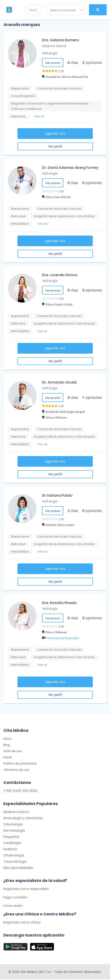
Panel (7, 758)
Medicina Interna (54, 46)
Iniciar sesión (13, 906)
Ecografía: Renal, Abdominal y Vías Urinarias (64, 216)
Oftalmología (13, 856)
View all (39, 116)
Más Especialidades (18, 868)
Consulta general (23, 96)
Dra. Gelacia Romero (60, 40)
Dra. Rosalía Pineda (59, 602)
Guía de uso (12, 751)
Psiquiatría (11, 837)
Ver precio (52, 63)
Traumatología (15, 862)
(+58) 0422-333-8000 (20, 791)
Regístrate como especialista (26, 889)
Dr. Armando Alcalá (59, 382)
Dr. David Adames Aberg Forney (70, 167)
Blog (6, 745)
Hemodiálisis (20, 224)
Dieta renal (18, 116)
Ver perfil (55, 146)
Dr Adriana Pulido (57, 495)
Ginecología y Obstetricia (23, 818)
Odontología (13, 825)
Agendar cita (55, 133)
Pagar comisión (15, 897)
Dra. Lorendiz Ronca (59, 274)
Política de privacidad (20, 764)
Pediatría (10, 849)
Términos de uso (16, 770)
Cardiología (12, 843)
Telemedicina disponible (62, 638)
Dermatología (14, 831)
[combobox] (65, 9)
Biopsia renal (20, 88)
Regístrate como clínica (22, 923)
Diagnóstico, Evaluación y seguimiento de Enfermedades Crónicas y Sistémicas (50, 106)
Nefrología (49, 53)
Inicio (7, 739)
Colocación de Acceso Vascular (59, 88)
